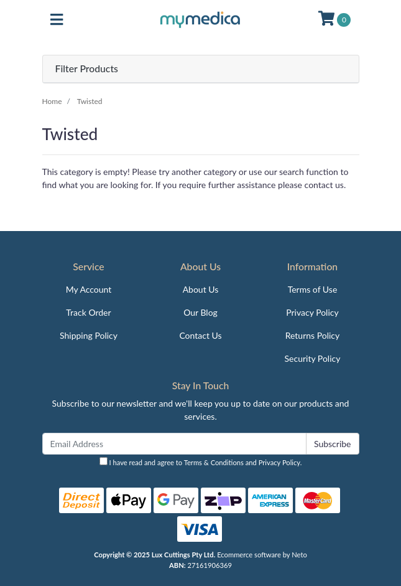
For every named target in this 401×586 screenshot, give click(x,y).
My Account (89, 289)
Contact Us (200, 335)
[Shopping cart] (334, 20)
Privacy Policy (312, 312)
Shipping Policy (89, 335)
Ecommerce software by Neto (262, 555)
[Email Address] (174, 444)
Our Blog (200, 312)
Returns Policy (312, 335)
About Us (201, 289)
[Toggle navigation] (56, 20)
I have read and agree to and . (200, 461)
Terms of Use (313, 289)
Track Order (88, 312)
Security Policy (313, 358)
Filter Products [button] (86, 68)
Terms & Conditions (214, 462)
